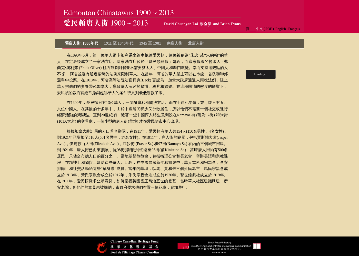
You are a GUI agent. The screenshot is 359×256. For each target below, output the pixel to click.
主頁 (247, 29)
